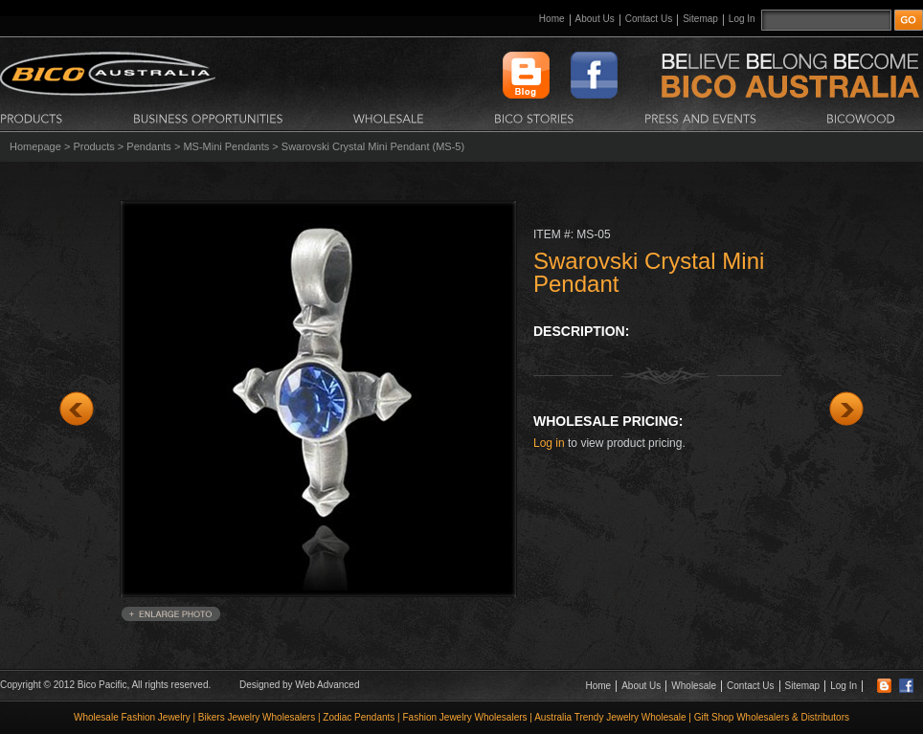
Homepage (35, 146)
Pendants (148, 146)
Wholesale (693, 685)
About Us (595, 18)
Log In (742, 18)
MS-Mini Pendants (226, 146)
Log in (549, 443)
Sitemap (700, 18)
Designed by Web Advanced (299, 684)
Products (93, 146)
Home (552, 18)
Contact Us (648, 18)
